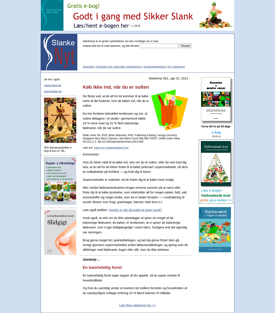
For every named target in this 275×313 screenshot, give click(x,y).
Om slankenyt (176, 66)
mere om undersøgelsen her (111, 147)
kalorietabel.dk (53, 91)
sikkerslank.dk (52, 85)
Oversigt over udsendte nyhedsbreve (119, 66)
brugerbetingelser (154, 66)
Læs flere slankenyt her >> (137, 305)
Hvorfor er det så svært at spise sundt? (135, 210)
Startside (88, 66)
